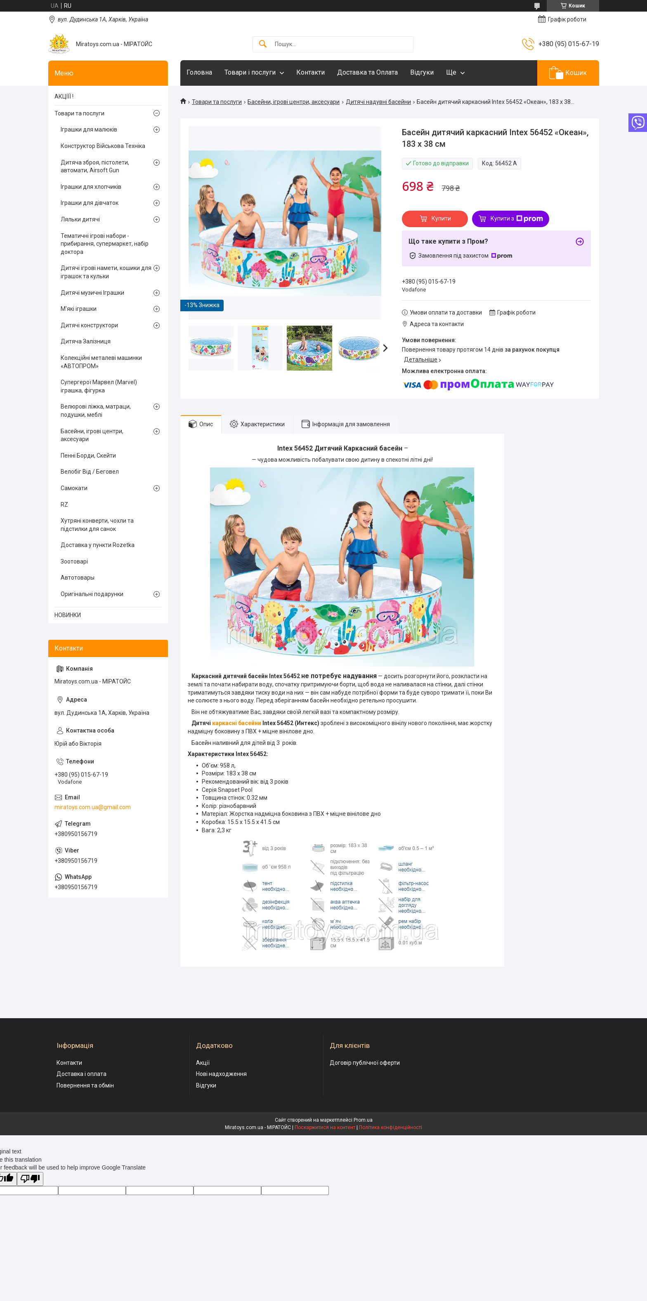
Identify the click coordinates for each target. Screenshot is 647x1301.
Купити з (517, 219)
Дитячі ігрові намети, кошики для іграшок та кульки (106, 272)
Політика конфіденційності (390, 1127)
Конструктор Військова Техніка (103, 146)
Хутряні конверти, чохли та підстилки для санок (97, 524)
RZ (64, 504)
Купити (441, 218)
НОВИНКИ (67, 615)
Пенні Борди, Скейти (88, 455)
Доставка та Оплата (367, 72)
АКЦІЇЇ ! (63, 96)
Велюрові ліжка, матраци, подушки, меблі (96, 410)
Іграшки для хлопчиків (91, 186)
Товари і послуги (250, 72)
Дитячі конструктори (89, 325)
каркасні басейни (236, 723)
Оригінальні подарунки (92, 594)
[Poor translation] (30, 1179)
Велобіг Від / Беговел (90, 471)
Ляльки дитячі (80, 219)
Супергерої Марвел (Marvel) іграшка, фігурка (99, 386)
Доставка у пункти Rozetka (98, 545)
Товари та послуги (217, 102)
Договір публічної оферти (365, 1062)
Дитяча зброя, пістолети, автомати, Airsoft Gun (95, 166)
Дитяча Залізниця (86, 341)
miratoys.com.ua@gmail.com (92, 807)
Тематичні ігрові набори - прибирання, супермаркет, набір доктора (105, 243)
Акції (203, 1062)
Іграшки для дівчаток (89, 203)
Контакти (310, 72)
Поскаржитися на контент (325, 1127)
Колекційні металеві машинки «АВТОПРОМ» (101, 362)
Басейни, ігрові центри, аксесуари (294, 102)
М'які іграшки (79, 308)
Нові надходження (221, 1074)
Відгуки (422, 72)
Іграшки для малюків (89, 129)
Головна (199, 72)
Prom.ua (363, 1120)
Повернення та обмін (85, 1085)
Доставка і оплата (81, 1074)
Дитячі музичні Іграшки (92, 292)
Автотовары (77, 577)
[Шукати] (263, 44)
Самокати (74, 488)
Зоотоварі (74, 561)
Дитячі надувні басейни (378, 102)
